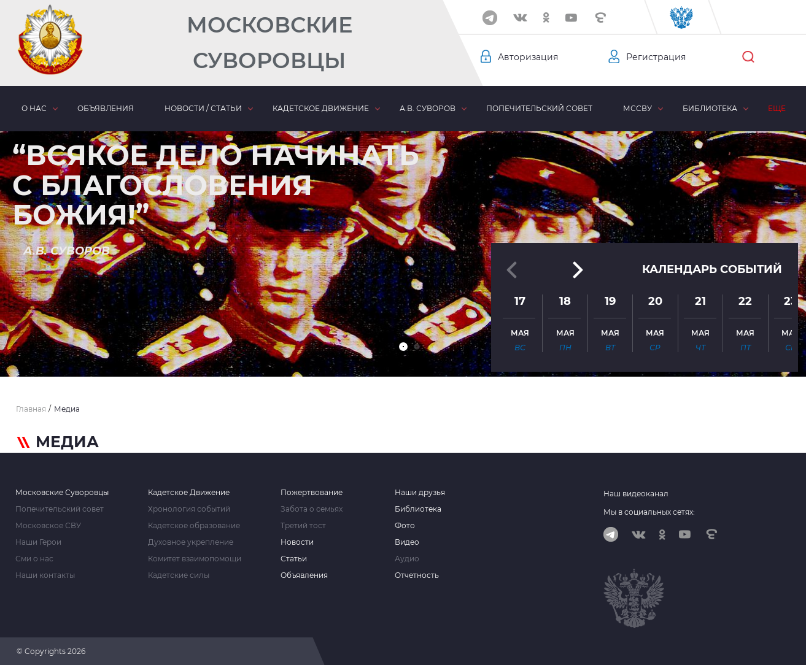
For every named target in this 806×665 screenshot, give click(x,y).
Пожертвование (312, 492)
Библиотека (710, 108)
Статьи (294, 559)
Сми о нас (34, 559)
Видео (407, 542)
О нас (34, 108)
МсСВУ (637, 108)
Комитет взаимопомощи (194, 559)
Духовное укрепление (190, 542)
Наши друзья (420, 492)
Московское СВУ (48, 525)
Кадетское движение (321, 108)
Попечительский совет (539, 108)
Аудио (407, 559)
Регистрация (656, 57)
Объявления (105, 108)
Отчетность (417, 575)
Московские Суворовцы (269, 43)
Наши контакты (45, 575)
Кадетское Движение (189, 492)
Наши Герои (38, 542)
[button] (403, 346)
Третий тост (303, 525)
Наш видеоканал (635, 493)
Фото (405, 525)
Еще (777, 108)
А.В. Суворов (427, 108)
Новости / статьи (203, 108)
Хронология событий (189, 509)
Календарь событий (712, 269)
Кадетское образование (194, 525)
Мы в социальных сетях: (649, 512)
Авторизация (528, 57)
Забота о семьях (312, 509)
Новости (297, 542)
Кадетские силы (178, 575)
